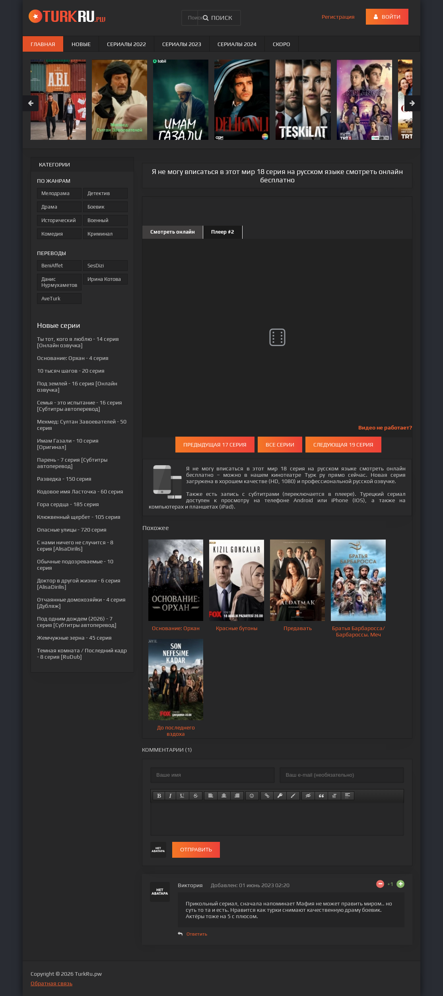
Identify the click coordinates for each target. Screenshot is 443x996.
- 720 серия (72, 529)
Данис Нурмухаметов (59, 282)
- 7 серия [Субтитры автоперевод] (72, 462)
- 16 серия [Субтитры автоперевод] (79, 405)
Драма (49, 207)
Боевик (96, 207)
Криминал (100, 234)
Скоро (281, 44)
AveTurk (50, 299)
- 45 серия (74, 637)
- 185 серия (68, 504)
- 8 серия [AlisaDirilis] (75, 545)
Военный (98, 220)
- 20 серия (71, 370)
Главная (43, 44)
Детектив (98, 193)
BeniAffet (52, 266)
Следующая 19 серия (343, 444)
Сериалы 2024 (237, 44)
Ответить (197, 934)
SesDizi (95, 266)
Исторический (58, 220)
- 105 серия (78, 517)
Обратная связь (51, 983)
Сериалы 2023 (181, 44)
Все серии (280, 444)
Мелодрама (55, 193)
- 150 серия (64, 479)
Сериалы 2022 (126, 44)
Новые (81, 44)
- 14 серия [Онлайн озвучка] (78, 342)
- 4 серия (73, 358)
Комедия (52, 234)
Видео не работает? (385, 427)
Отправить (196, 850)
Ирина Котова (104, 279)
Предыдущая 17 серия (215, 444)
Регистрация (338, 17)
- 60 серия (80, 491)
